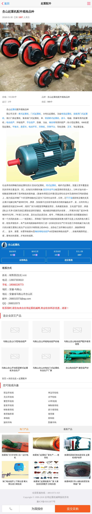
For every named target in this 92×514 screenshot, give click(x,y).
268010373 (14, 303)
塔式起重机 (51, 185)
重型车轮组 (9, 401)
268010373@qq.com (20, 298)
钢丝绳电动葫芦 (42, 231)
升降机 (42, 127)
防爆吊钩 (52, 422)
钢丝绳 (52, 122)
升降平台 (51, 127)
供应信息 (12, 378)
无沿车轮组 (9, 397)
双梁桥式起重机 (52, 118)
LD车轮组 (52, 401)
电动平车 (33, 127)
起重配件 (23, 378)
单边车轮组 (53, 392)
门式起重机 (36, 114)
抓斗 (63, 118)
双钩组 (51, 418)
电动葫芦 (10, 122)
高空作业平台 (49, 189)
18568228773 (16, 284)
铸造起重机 (66, 114)
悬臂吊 (24, 127)
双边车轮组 (9, 392)
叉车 (69, 127)
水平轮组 (52, 397)
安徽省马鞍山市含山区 (21, 294)
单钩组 (7, 418)
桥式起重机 (24, 114)
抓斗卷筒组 (53, 409)
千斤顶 (69, 198)
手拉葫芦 (31, 122)
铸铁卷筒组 (9, 409)
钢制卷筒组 (53, 405)
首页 (4, 378)
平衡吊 (15, 127)
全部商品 (23, 260)
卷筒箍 (51, 414)
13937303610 (16, 280)
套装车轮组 (9, 405)
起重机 (13, 109)
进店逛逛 (69, 260)
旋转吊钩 (8, 422)
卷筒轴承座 (9, 414)
